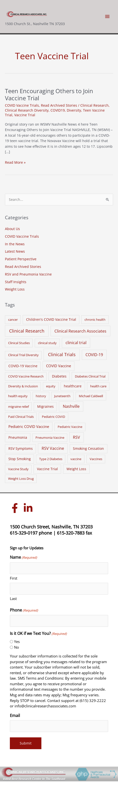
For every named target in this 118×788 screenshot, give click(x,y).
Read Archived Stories (59, 105)
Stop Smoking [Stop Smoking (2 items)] (19, 458)
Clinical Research (94, 105)
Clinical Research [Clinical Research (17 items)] (26, 331)
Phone (24, 610)
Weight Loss (15, 289)
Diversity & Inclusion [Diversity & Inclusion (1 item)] (23, 386)
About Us (12, 228)
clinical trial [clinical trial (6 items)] (76, 342)
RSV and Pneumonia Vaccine (28, 274)
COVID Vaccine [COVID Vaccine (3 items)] (58, 365)
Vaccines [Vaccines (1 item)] (96, 459)
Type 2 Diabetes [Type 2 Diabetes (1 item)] (50, 459)
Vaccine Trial (24, 115)
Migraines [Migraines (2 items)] (45, 406)
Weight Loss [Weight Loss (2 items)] (76, 469)
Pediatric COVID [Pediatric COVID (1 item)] (53, 416)
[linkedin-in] (29, 508)
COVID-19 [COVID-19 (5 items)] (94, 354)
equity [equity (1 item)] (50, 386)
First (13, 578)
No (16, 647)
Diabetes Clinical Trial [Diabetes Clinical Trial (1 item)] (90, 376)
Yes (17, 641)
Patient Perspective (20, 259)
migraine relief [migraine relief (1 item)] (18, 406)
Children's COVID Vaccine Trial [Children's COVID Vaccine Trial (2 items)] (51, 319)
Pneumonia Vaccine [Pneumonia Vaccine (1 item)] (49, 437)
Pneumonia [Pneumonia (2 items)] (17, 437)
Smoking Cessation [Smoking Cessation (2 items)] (88, 448)
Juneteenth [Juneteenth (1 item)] (62, 396)
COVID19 (58, 110)
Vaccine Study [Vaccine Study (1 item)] (18, 469)
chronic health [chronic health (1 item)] (94, 319)
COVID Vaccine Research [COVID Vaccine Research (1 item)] (26, 376)
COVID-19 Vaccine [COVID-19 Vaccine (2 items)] (22, 366)
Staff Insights (15, 281)
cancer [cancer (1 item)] (13, 319)
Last (13, 598)
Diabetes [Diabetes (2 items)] (59, 376)
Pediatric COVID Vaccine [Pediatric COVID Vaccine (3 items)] (28, 426)
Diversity (74, 110)
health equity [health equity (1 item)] (18, 396)
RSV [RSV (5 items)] (76, 437)
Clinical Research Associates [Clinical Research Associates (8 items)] (80, 331)
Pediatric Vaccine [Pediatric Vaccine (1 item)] (70, 426)
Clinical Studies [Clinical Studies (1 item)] (19, 343)
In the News (15, 244)
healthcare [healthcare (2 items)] (73, 386)
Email (15, 715)
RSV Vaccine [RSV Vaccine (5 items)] (53, 448)
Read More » (15, 162)
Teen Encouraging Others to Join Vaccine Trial (49, 94)
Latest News (15, 251)
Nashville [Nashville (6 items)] (71, 406)
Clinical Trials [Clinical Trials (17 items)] (62, 354)
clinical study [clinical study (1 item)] (47, 343)
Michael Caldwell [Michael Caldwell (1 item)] (91, 396)
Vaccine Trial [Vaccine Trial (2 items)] (47, 469)
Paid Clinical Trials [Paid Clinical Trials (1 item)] (21, 416)
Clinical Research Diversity (27, 110)
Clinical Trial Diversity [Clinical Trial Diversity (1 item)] (23, 355)
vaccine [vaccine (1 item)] (75, 459)
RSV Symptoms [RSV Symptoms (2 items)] (20, 448)
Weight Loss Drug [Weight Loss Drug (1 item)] (21, 478)
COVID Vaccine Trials (22, 105)
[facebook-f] (16, 508)
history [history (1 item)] (41, 396)
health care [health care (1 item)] (98, 386)
